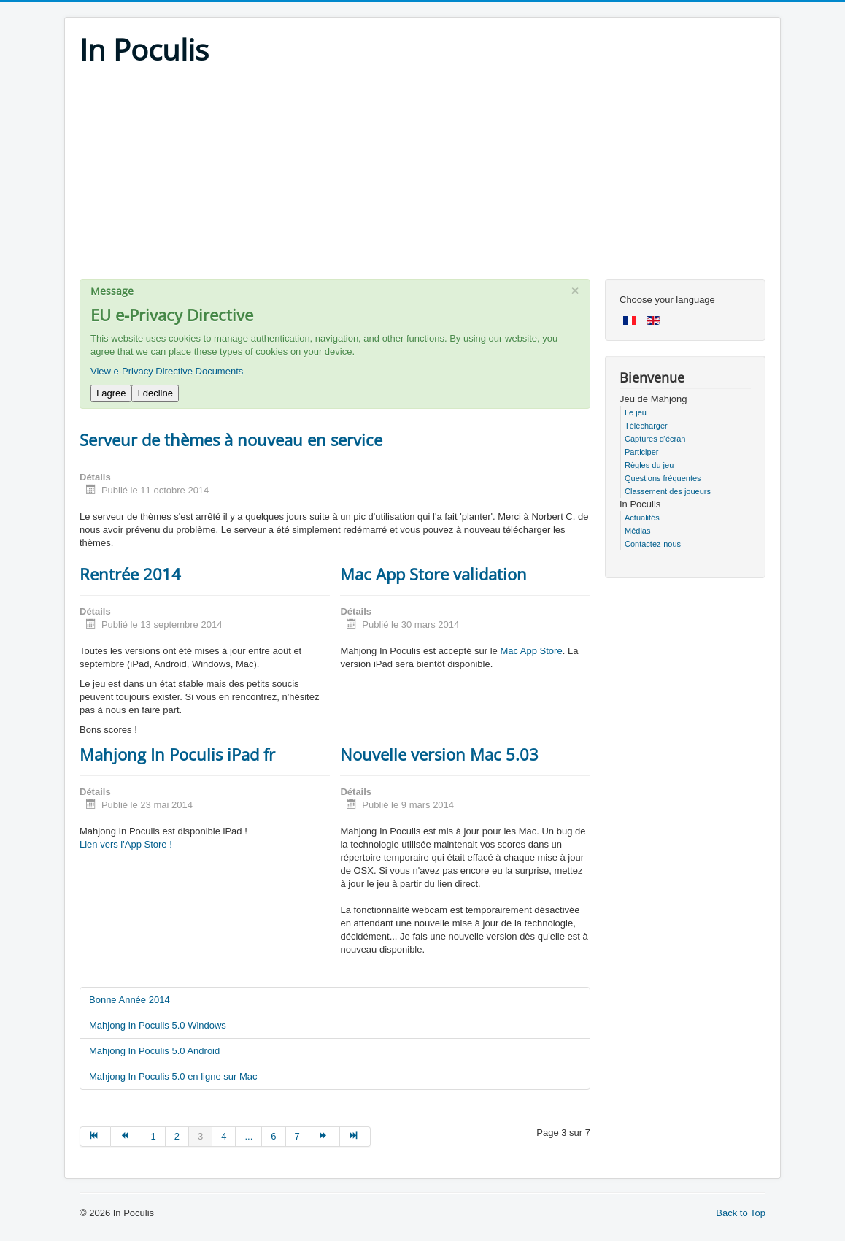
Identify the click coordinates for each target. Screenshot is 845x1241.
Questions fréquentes (663, 478)
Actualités (642, 517)
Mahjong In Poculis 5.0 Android (154, 1050)
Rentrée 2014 (130, 574)
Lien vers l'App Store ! (126, 844)
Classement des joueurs (668, 491)
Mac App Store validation (433, 574)
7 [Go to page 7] (297, 1136)
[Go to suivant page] (324, 1136)
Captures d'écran (655, 438)
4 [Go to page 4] (223, 1136)
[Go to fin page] (355, 1136)
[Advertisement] (422, 176)
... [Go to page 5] (248, 1136)
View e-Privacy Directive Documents (166, 371)
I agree (111, 393)
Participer (641, 451)
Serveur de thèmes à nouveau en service (231, 439)
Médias (637, 530)
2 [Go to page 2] (177, 1136)
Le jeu (636, 412)
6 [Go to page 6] (273, 1136)
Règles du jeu (649, 465)
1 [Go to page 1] (153, 1136)
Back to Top (740, 1212)
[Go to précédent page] (126, 1136)
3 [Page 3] (200, 1136)
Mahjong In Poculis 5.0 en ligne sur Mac (173, 1076)
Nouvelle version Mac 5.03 (439, 754)
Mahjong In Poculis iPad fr (177, 754)
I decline (154, 393)
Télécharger (646, 425)
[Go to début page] (95, 1136)
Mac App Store (531, 650)
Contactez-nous (653, 543)
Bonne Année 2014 (129, 999)
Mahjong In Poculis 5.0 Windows (157, 1025)
